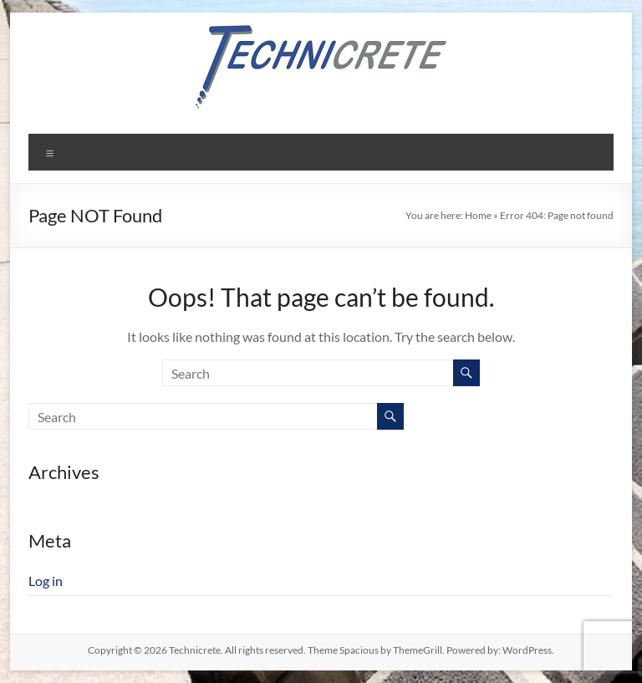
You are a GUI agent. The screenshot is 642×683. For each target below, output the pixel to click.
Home (478, 215)
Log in (45, 581)
